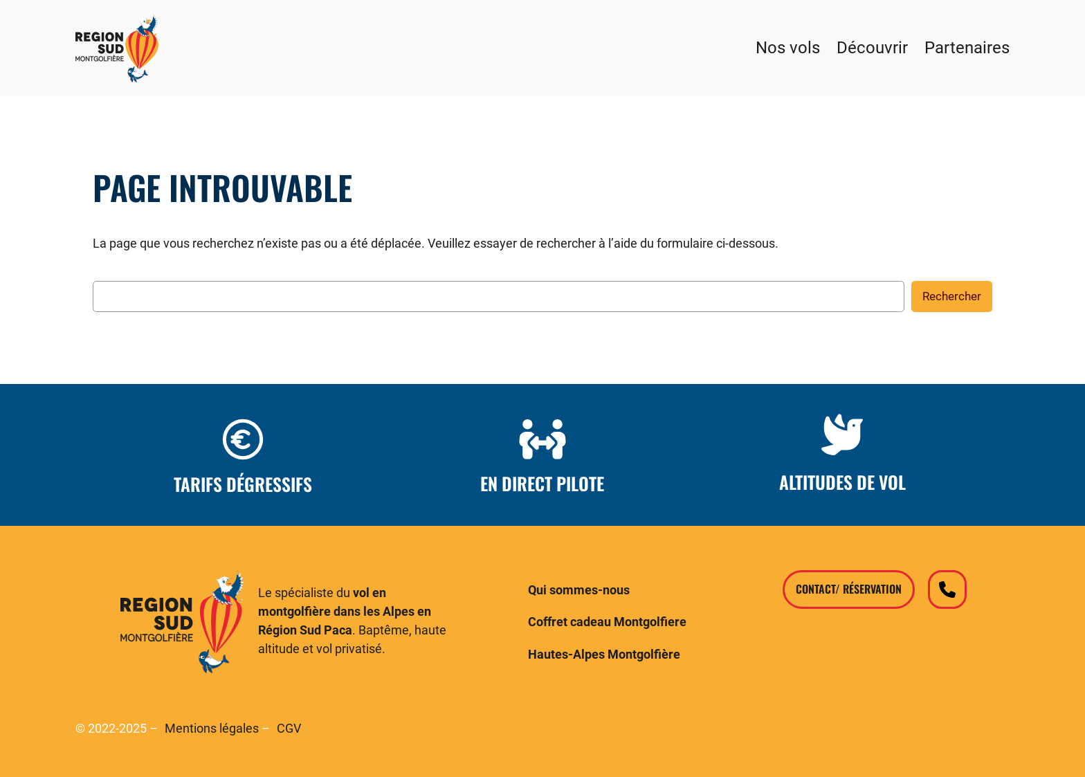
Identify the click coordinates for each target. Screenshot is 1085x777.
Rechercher (951, 296)
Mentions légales (212, 728)
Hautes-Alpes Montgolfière (604, 654)
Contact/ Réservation (849, 589)
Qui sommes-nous (579, 590)
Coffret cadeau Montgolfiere (607, 622)
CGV (289, 728)
